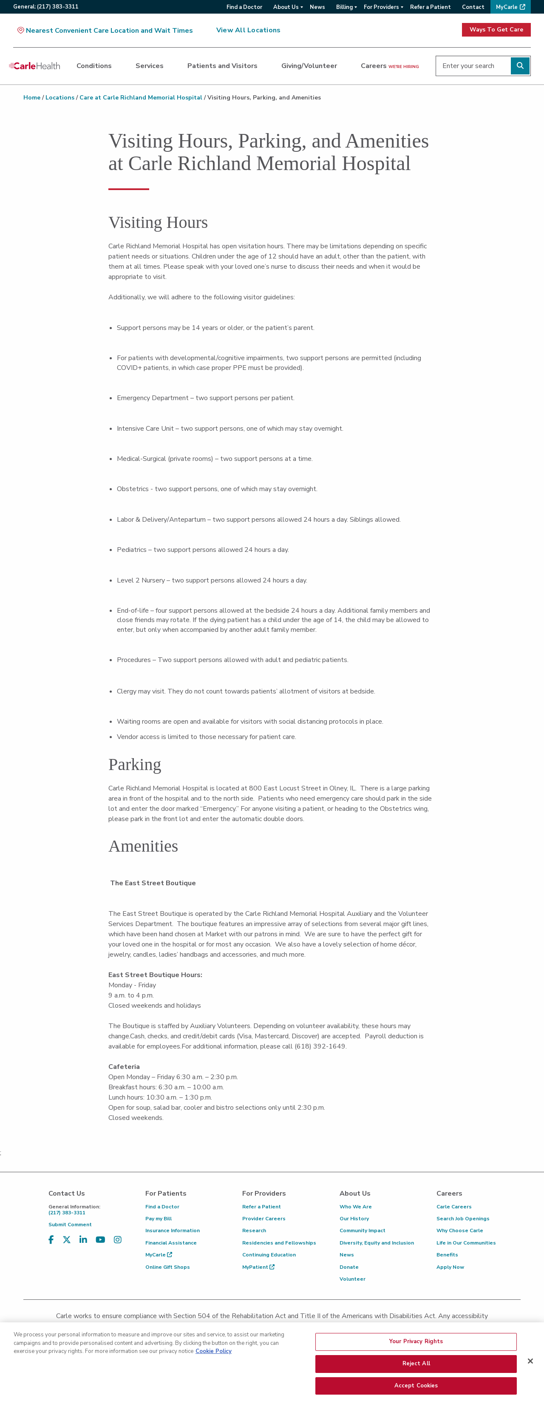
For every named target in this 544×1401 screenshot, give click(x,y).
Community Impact (362, 1230)
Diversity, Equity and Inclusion (377, 1242)
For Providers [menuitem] (381, 7)
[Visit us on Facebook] (51, 1240)
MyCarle (158, 1254)
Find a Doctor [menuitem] (244, 7)
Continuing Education (269, 1254)
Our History (354, 1218)
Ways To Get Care (496, 30)
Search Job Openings (463, 1218)
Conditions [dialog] (94, 66)
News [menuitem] (317, 7)
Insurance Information (172, 1230)
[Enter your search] (483, 66)
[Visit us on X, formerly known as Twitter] (66, 1240)
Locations (59, 98)
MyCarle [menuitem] (507, 7)
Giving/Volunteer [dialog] (309, 66)
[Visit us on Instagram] (118, 1240)
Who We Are (356, 1206)
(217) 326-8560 (234, 1327)
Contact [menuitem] (473, 7)
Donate (349, 1267)
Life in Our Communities (466, 1242)
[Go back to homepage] (34, 66)
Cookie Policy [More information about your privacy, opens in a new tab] (214, 1371)
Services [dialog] (150, 66)
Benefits (447, 1254)
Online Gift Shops (167, 1267)
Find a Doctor (162, 1206)
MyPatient (258, 1267)
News (347, 1254)
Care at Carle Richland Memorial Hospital (140, 98)
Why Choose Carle (459, 1230)
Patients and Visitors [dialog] (222, 66)
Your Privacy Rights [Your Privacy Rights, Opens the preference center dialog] (416, 1362)
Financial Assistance (171, 1242)
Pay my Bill (158, 1218)
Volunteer (353, 1279)
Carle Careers (454, 1206)
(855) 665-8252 (331, 1327)
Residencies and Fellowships (279, 1242)
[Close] (530, 1382)
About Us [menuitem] (286, 7)
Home (31, 98)
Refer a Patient (261, 1206)
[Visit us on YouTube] (100, 1240)
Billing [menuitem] (344, 7)
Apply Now (450, 1267)
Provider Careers (264, 1218)
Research (254, 1230)
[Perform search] (520, 65)
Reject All (416, 1384)
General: (46, 7)
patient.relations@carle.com (414, 1327)
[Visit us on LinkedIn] (83, 1240)
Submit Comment (70, 1224)
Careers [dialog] (390, 66)
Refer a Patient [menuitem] (430, 7)
